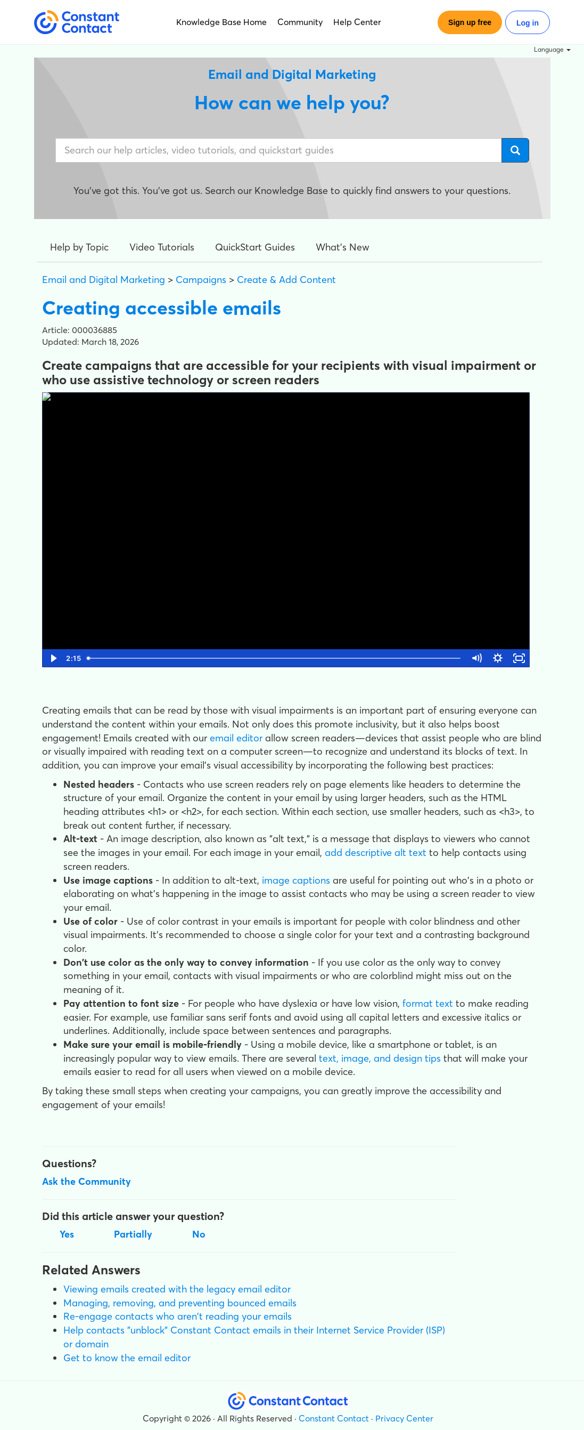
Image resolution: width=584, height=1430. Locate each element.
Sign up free (469, 22)
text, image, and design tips (380, 1058)
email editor (236, 738)
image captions (296, 880)
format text (427, 1003)
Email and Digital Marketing (103, 279)
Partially (133, 1234)
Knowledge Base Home (221, 22)
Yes (67, 1234)
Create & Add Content (286, 279)
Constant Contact (334, 1418)
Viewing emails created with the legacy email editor (177, 1289)
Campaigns (201, 279)
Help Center (357, 22)
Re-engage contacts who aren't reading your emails (177, 1316)
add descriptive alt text (375, 852)
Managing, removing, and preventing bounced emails (180, 1303)
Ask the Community (86, 1181)
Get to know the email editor (127, 1358)
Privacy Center (404, 1418)
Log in (527, 23)
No (198, 1234)
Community (300, 22)
